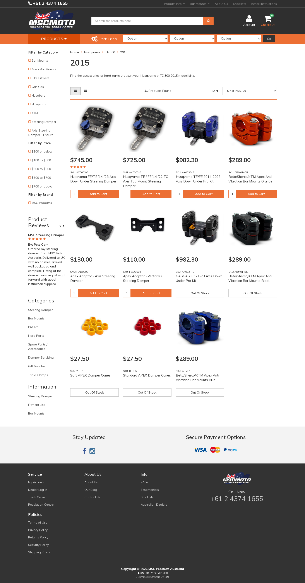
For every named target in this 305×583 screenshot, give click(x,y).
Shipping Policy (39, 552)
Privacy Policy (38, 530)
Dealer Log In (37, 490)
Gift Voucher (37, 366)
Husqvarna (39, 104)
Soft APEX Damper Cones (90, 375)
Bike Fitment (40, 78)
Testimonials (150, 490)
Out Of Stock (200, 293)
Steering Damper (44, 122)
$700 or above (42, 186)
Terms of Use (37, 522)
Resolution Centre (41, 505)
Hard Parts (36, 336)
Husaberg (39, 95)
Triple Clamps (38, 375)
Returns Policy (38, 537)
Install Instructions (264, 4)
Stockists (239, 4)
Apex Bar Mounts (44, 69)
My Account (36, 482)
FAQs (144, 482)
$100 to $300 (41, 160)
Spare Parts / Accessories (37, 346)
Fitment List (36, 405)
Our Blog (90, 490)
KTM (35, 113)
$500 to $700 (41, 178)
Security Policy (38, 545)
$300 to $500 (41, 169)
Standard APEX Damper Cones (147, 375)
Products (54, 38)
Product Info (174, 4)
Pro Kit (33, 327)
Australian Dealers (154, 505)
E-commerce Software (148, 576)
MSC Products (42, 203)
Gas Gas (38, 87)
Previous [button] (62, 226)
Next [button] (65, 226)
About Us (221, 4)
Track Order (36, 497)
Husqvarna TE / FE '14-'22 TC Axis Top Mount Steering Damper (145, 181)
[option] (47, 258)
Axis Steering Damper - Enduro (40, 132)
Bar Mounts (199, 4)
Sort (215, 91)
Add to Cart (98, 194)
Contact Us (92, 497)
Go (269, 39)
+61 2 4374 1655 (50, 3)
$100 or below (42, 151)
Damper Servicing (41, 357)
